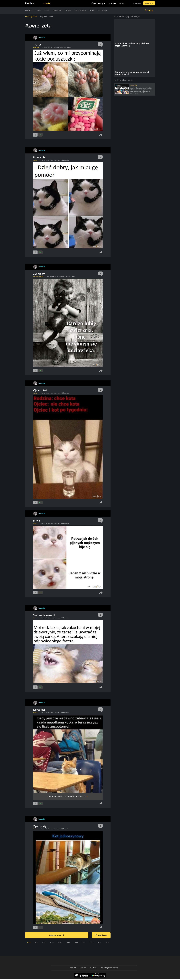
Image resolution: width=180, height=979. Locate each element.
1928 (76, 943)
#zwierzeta (54, 47)
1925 (99, 943)
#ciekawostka (62, 47)
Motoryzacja (102, 10)
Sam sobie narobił (44, 615)
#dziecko (68, 276)
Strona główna (31, 17)
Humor (38, 10)
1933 (36, 943)
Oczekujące (99, 3)
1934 (28, 943)
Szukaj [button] (150, 10)
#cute (73, 276)
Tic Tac (37, 44)
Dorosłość (39, 709)
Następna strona (56, 935)
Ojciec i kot (40, 390)
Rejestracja (149, 3)
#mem (51, 160)
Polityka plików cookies (109, 968)
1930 (60, 943)
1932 (44, 943)
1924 (107, 943)
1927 (84, 943)
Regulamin (93, 968)
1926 (91, 943)
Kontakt (73, 968)
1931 (52, 943)
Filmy (113, 3)
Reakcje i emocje (80, 10)
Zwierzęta (28, 10)
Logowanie (137, 3)
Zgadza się (39, 826)
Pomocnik (39, 157)
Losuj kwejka (101, 935)
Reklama (82, 968)
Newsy (92, 10)
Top (123, 3)
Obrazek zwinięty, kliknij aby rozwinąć (66, 796)
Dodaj (47, 3)
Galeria (46, 10)
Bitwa (36, 520)
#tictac (69, 47)
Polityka (68, 10)
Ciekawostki (57, 10)
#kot (49, 47)
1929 (68, 943)
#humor (45, 47)
